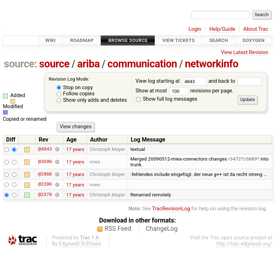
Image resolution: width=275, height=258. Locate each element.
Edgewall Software (80, 244)
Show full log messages (166, 99)
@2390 (45, 184)
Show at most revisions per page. (184, 91)
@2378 (45, 194)
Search (218, 40)
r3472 (234, 159)
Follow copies (76, 94)
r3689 (250, 159)
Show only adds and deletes (92, 100)
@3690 (45, 161)
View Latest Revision (244, 52)
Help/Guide (222, 29)
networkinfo (211, 64)
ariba (88, 64)
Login (194, 29)
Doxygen (253, 40)
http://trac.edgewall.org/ (244, 244)
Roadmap (82, 40)
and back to (235, 81)
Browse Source (128, 40)
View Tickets (178, 40)
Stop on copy (75, 88)
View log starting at (171, 81)
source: (20, 64)
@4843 (45, 149)
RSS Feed (118, 228)
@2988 (45, 174)
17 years (75, 149)
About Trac (256, 29)
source (54, 64)
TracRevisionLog (171, 209)
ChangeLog (162, 228)
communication (142, 64)
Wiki (50, 40)
